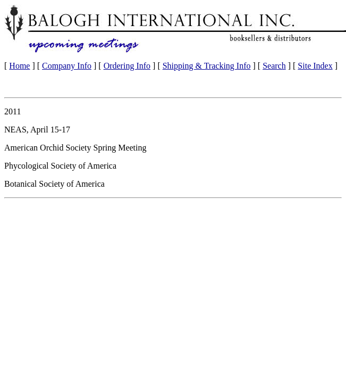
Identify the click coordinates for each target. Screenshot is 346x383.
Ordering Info (127, 65)
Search (274, 65)
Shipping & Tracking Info (207, 65)
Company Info (66, 65)
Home (19, 65)
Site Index (315, 65)
